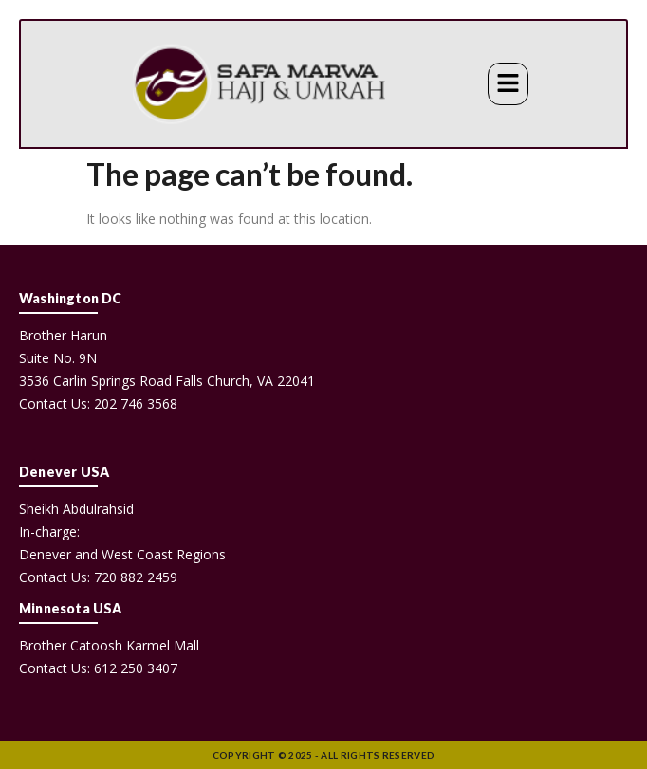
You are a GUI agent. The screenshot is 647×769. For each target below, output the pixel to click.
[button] (507, 83)
